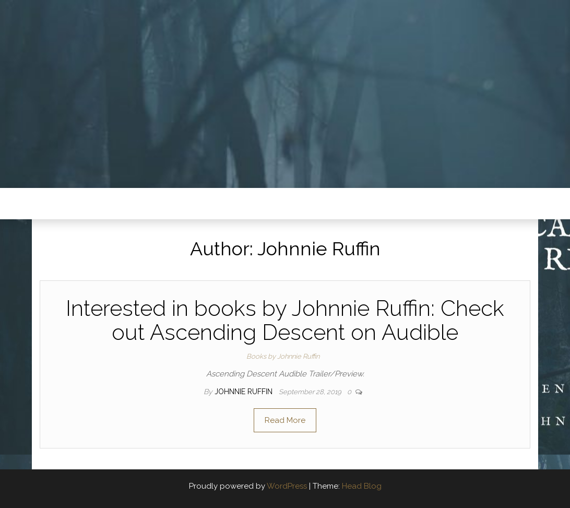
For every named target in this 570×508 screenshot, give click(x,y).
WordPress (287, 486)
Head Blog (362, 486)
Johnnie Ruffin (245, 391)
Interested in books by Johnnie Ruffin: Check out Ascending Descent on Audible (285, 320)
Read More (285, 420)
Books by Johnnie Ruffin (282, 356)
